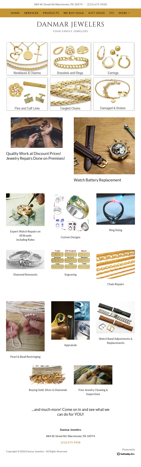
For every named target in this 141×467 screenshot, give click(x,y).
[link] (70, 25)
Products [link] (51, 12)
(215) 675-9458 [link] (97, 4)
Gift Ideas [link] (96, 12)
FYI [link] (111, 12)
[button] (124, 13)
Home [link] (15, 12)
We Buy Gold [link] (74, 12)
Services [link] (31, 12)
